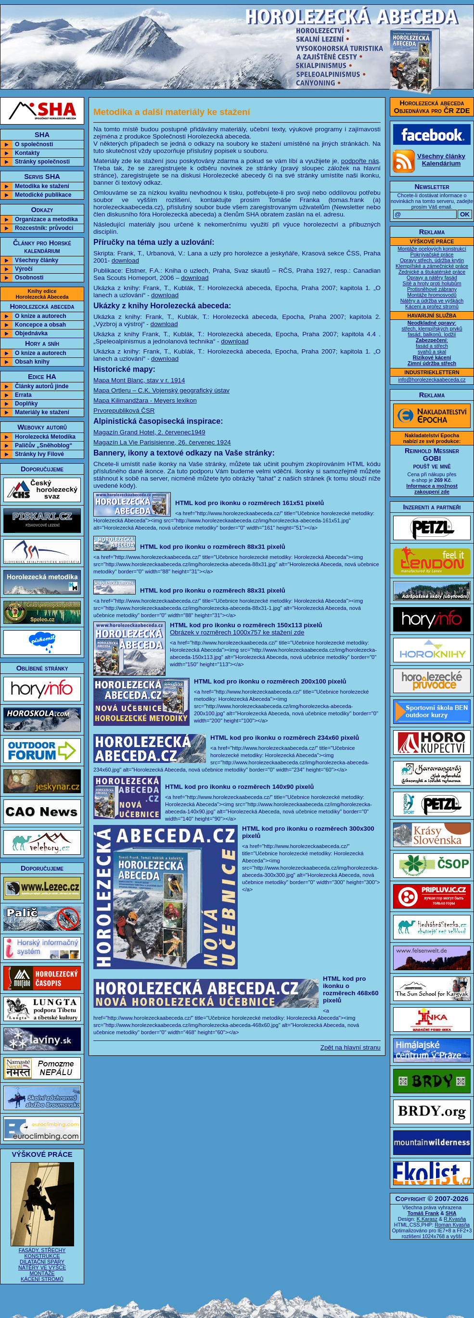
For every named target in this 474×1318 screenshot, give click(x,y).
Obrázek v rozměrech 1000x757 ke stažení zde (237, 632)
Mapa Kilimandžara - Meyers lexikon (145, 400)
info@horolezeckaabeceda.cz (432, 379)
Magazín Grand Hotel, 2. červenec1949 (149, 432)
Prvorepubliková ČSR (123, 410)
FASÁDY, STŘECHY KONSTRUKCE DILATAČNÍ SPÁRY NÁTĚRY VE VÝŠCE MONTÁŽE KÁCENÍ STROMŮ (42, 1262)
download (125, 260)
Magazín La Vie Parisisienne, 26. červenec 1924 (162, 442)
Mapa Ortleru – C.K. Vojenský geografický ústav (161, 390)
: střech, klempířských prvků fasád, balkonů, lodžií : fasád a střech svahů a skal (431, 343)
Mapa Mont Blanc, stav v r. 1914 (139, 380)
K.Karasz (427, 1219)
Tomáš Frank (423, 1213)
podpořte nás (360, 161)
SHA (451, 1213)
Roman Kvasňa (452, 1225)
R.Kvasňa (455, 1219)
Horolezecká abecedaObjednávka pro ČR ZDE (432, 106)
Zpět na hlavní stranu (350, 1047)
